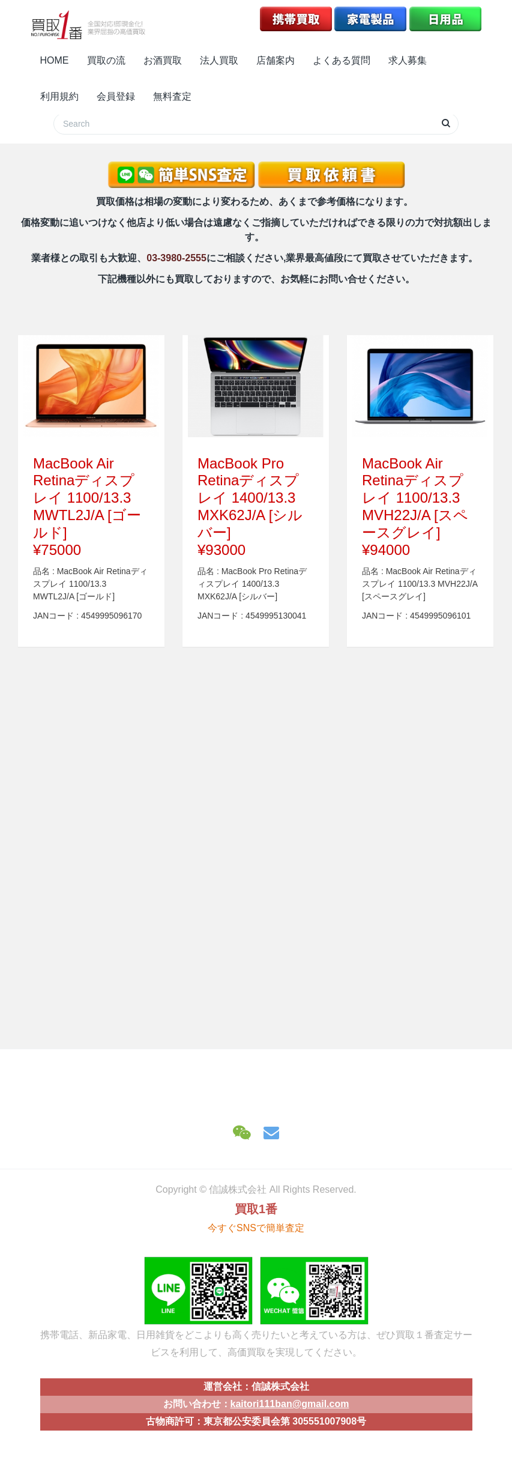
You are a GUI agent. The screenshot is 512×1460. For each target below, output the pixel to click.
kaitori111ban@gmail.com (289, 1404)
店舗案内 (275, 60)
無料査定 (172, 96)
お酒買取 (162, 60)
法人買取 (219, 60)
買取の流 (106, 60)
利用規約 (59, 96)
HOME (54, 60)
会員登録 (116, 96)
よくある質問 (341, 60)
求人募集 (407, 60)
